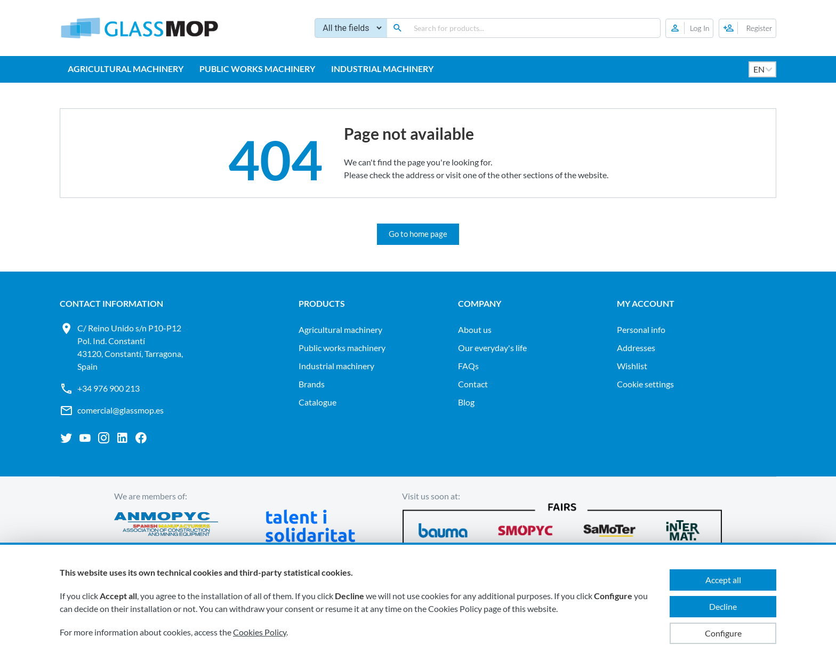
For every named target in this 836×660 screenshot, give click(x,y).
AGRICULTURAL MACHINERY (125, 68)
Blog (466, 402)
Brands (312, 384)
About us (475, 329)
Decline (723, 606)
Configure (723, 633)
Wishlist (632, 366)
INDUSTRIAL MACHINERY (382, 68)
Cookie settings (645, 384)
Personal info (641, 329)
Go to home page (418, 233)
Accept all (723, 580)
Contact (473, 384)
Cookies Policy (259, 632)
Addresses (636, 348)
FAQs (468, 366)
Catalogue (317, 402)
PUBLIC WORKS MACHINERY (257, 68)
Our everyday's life (492, 348)
